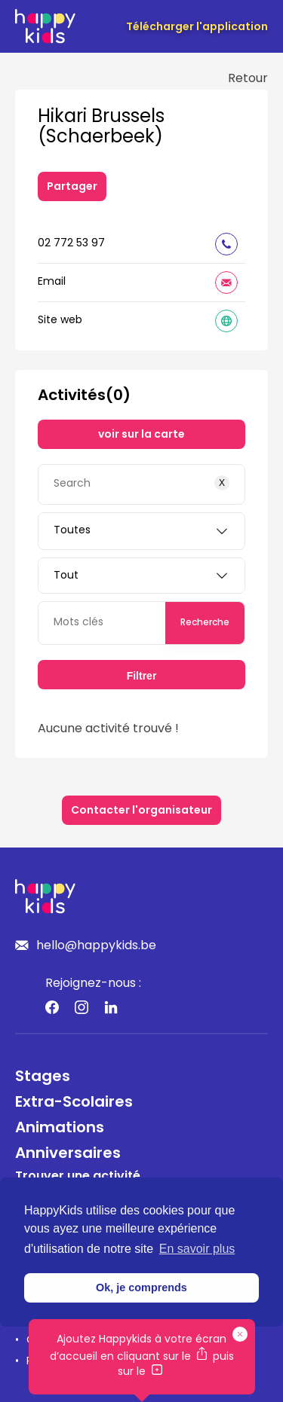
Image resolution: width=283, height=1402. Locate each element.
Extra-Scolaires (74, 1103)
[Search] (141, 484)
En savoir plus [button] (197, 1248)
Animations (59, 1128)
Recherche (204, 623)
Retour (248, 79)
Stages (42, 1077)
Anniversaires (68, 1154)
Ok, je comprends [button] (141, 1287)
